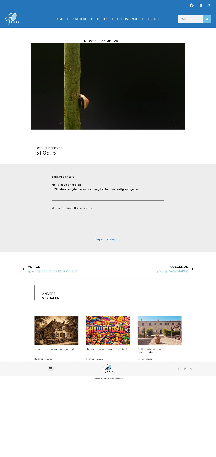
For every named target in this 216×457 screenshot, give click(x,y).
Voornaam (71, 250)
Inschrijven (108, 271)
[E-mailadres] (108, 245)
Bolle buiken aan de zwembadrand (152, 427)
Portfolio (79, 19)
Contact (153, 19)
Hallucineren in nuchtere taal (106, 425)
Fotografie (114, 316)
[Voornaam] (108, 254)
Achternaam (72, 259)
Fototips (102, 19)
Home (59, 19)
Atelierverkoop (127, 19)
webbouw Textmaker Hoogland (108, 454)
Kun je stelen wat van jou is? (54, 425)
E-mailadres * (73, 241)
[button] (51, 444)
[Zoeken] (207, 19)
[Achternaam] (108, 264)
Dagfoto (100, 316)
